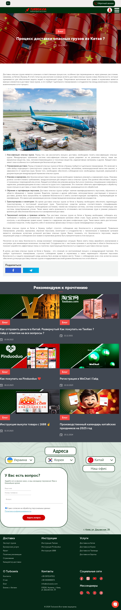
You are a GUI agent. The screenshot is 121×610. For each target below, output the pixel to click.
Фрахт (5, 551)
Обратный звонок (106, 3)
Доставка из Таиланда (89, 551)
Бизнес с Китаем (10, 588)
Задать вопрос (34, 518)
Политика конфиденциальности (18, 511)
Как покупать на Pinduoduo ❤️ (20, 378)
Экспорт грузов (9, 543)
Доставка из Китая (87, 543)
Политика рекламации (12, 554)
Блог (60, 31)
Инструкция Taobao (49, 543)
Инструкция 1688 (48, 551)
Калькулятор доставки (12, 562)
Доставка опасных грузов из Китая (19, 228)
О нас (5, 580)
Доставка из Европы (88, 554)
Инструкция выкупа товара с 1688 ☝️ (25, 424)
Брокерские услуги (11, 547)
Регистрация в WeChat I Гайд (79, 378)
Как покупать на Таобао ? (77, 329)
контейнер (65, 168)
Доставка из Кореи (87, 547)
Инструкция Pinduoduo (51, 547)
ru (8, 3)
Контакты (7, 576)
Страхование (8, 558)
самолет (111, 168)
